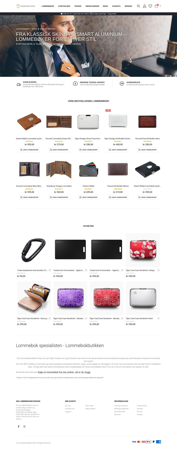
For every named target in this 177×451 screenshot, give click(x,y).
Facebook (18, 426)
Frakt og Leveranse (121, 406)
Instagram (24, 426)
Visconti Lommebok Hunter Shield (59, 138)
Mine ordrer (89, 406)
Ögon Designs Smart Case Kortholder (88, 138)
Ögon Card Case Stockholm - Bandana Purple (69, 318)
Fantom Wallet (88, 186)
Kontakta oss (70, 409)
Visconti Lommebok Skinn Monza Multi (29, 186)
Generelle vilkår (119, 412)
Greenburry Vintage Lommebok (58, 186)
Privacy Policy (142, 406)
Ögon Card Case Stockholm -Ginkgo (140, 270)
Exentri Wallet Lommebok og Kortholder (29, 138)
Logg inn (68, 412)
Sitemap (140, 409)
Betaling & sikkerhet (121, 409)
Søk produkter (90, 409)
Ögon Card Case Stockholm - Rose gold (33, 318)
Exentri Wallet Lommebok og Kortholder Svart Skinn (147, 186)
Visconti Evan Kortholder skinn (147, 138)
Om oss (68, 406)
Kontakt (140, 414)
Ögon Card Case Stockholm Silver (139, 318)
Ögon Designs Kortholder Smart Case (118, 138)
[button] (50, 270)
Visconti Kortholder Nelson (118, 186)
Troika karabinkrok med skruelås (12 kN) (33, 270)
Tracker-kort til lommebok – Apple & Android (69, 270)
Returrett (117, 414)
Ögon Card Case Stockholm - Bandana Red (105, 318)
